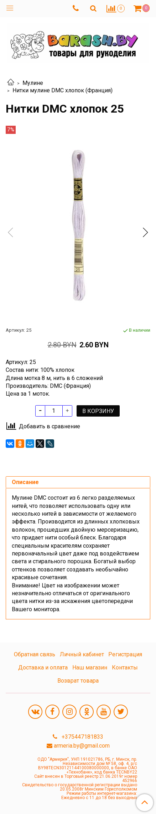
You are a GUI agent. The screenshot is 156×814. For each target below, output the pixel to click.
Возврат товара (78, 680)
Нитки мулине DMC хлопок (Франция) (62, 90)
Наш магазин (89, 667)
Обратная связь (34, 654)
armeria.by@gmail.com (82, 745)
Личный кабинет (82, 654)
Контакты (125, 667)
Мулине (32, 83)
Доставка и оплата (43, 667)
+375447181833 (81, 736)
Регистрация (125, 654)
